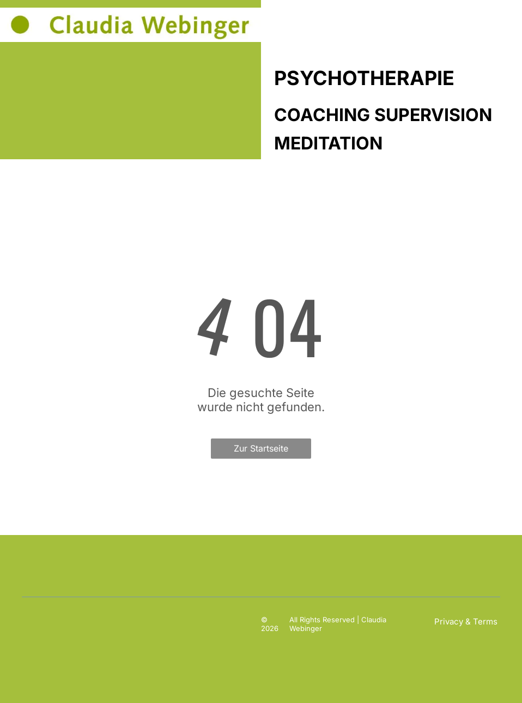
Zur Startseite (261, 448)
